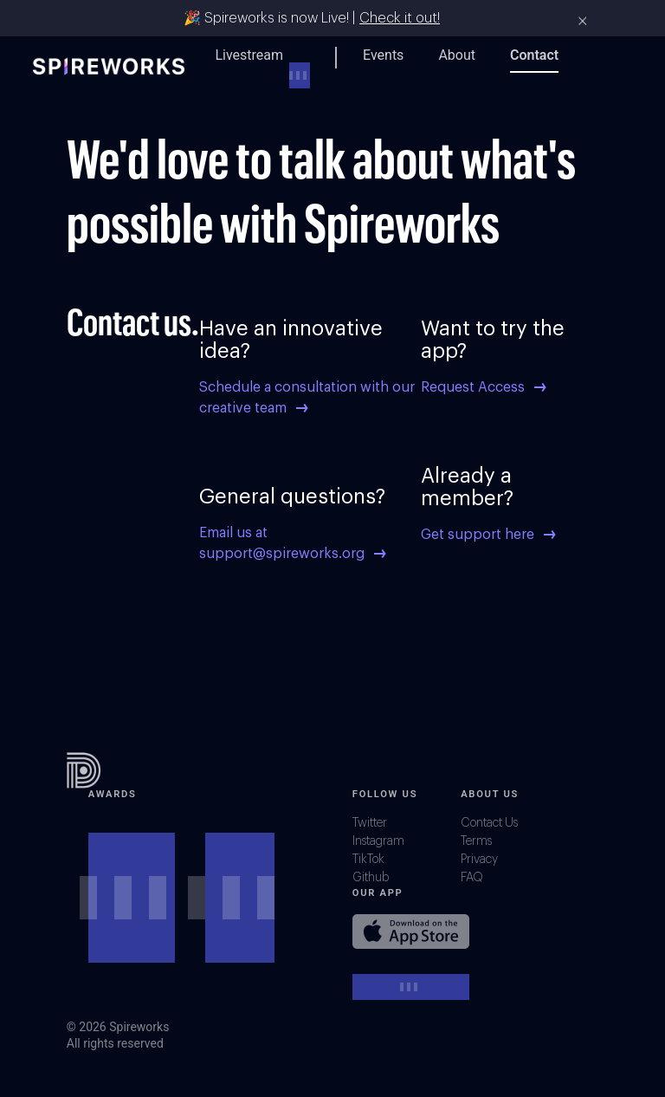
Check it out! (399, 18)
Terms (476, 841)
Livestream (249, 55)
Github (370, 878)
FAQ (472, 878)
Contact (534, 55)
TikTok (368, 860)
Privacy (479, 860)
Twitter (369, 823)
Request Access (483, 387)
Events (383, 55)
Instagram (378, 841)
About (456, 55)
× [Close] (583, 20)
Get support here (488, 535)
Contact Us (489, 823)
